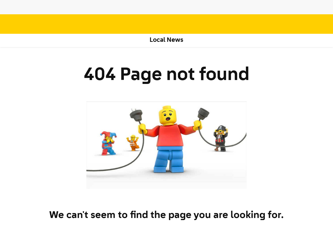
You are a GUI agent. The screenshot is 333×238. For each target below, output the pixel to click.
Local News (166, 40)
